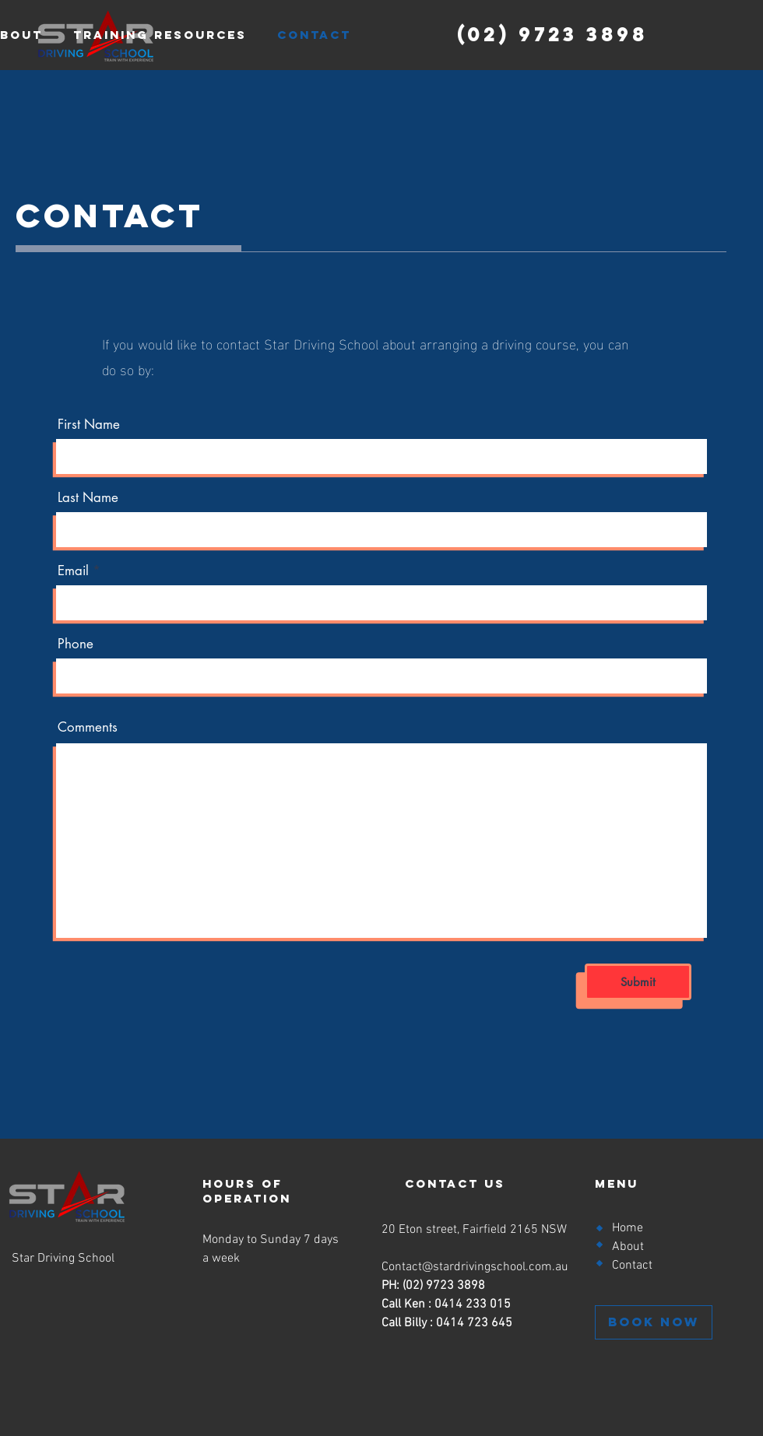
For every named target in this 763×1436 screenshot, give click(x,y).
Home (627, 1228)
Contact (632, 1265)
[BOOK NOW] (653, 1322)
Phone (75, 644)
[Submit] (638, 982)
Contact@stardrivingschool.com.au (475, 1267)
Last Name (88, 497)
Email (73, 571)
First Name (89, 424)
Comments (88, 727)
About (628, 1247)
